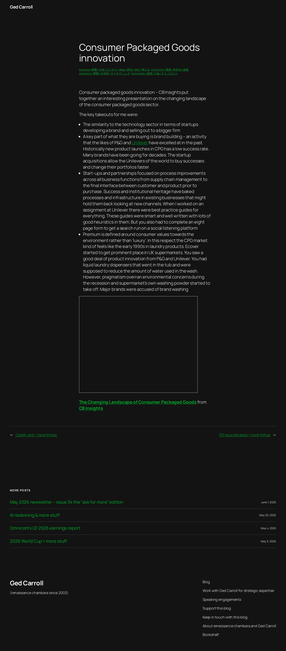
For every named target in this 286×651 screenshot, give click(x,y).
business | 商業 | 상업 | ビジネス (98, 69)
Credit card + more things (36, 434)
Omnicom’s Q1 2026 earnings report (45, 528)
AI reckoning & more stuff (35, 515)
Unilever (140, 143)
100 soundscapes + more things (244, 434)
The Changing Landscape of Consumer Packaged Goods (138, 402)
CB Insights (91, 408)
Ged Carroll (21, 7)
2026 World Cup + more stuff (38, 541)
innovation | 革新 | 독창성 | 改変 (169, 69)
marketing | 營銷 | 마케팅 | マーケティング (104, 73)
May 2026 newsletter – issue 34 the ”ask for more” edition (66, 502)
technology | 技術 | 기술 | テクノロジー (154, 73)
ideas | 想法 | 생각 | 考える (134, 69)
